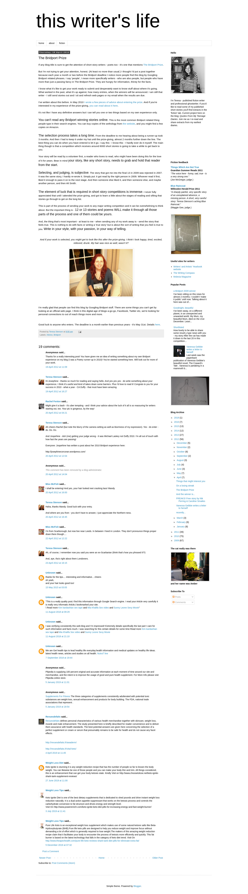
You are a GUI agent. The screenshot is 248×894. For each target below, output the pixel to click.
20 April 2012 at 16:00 (56, 492)
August (180, 460)
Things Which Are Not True (185, 167)
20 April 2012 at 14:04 (56, 474)
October (181, 451)
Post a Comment (50, 851)
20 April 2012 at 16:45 (56, 517)
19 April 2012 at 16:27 (56, 391)
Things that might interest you (190, 481)
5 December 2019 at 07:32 (59, 845)
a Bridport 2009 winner (185, 291)
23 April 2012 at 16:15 (56, 563)
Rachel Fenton (53, 401)
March (180, 518)
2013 (177, 435)
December (182, 443)
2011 (177, 532)
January (181, 526)
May (179, 473)
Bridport (57, 335)
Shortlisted (179, 327)
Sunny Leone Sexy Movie (126, 607)
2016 (177, 422)
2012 (177, 439)
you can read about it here (104, 105)
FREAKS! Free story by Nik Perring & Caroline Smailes (190, 499)
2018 (177, 417)
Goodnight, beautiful (183, 308)
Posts (177, 597)
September (182, 456)
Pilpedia (49, 672)
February (181, 522)
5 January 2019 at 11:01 (57, 682)
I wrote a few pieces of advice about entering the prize (113, 102)
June (179, 469)
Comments (179, 602)
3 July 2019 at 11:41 (55, 811)
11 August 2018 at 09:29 (58, 612)
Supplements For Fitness (58, 696)
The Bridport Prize (185, 490)
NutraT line (102, 653)
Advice (49, 335)
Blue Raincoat (178, 186)
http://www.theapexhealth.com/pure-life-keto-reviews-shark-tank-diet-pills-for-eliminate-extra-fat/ (92, 840)
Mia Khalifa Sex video (98, 607)
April (179, 477)
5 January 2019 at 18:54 (57, 706)
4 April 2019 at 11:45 (56, 753)
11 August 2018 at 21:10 (58, 636)
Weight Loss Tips (55, 790)
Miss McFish (52, 484)
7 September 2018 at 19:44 (59, 657)
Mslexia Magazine (182, 276)
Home (101, 858)
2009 (177, 540)
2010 (177, 536)
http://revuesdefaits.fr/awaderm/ (61, 742)
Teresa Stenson (54, 377)
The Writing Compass (184, 273)
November (182, 447)
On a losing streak (185, 485)
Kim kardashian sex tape (70, 607)
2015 (177, 426)
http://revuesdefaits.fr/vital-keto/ (61, 749)
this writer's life (98, 20)
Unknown (51, 572)
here (157, 324)
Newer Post (45, 858)
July (179, 464)
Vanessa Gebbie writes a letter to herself (194, 349)
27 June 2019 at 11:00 (57, 780)
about (51, 43)
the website (129, 123)
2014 (177, 430)
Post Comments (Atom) (63, 863)
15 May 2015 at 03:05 (56, 587)
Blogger (137, 886)
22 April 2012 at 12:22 (56, 538)
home (41, 43)
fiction (62, 43)
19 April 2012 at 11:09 (56, 367)
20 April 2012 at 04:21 (56, 413)
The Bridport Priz (152, 64)
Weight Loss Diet (54, 763)
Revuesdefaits (53, 716)
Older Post (157, 858)
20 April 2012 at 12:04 (56, 456)
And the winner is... (185, 494)
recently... (181, 512)
